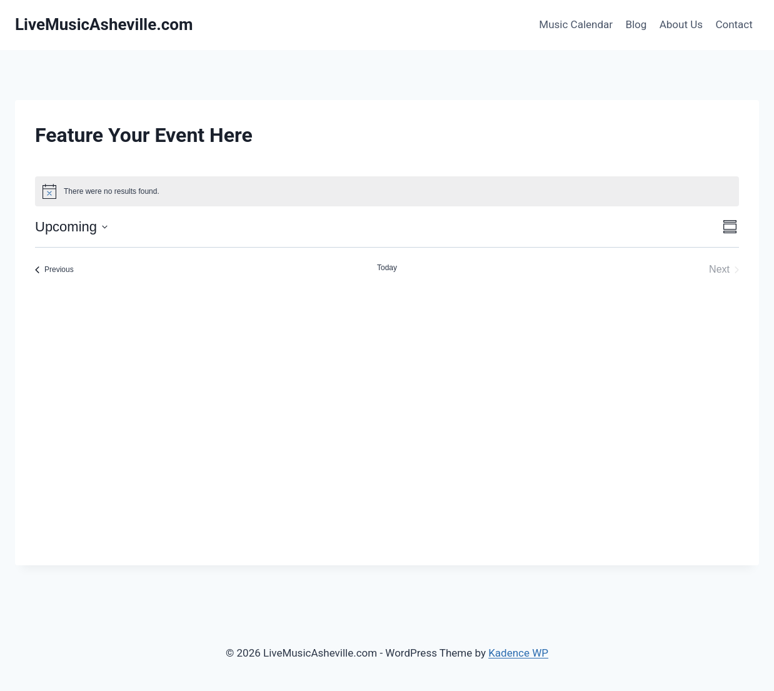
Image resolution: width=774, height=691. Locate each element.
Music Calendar (576, 24)
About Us (681, 24)
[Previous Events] (54, 269)
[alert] (387, 191)
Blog (635, 24)
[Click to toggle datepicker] (71, 226)
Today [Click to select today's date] (387, 267)
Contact (733, 24)
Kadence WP (518, 653)
